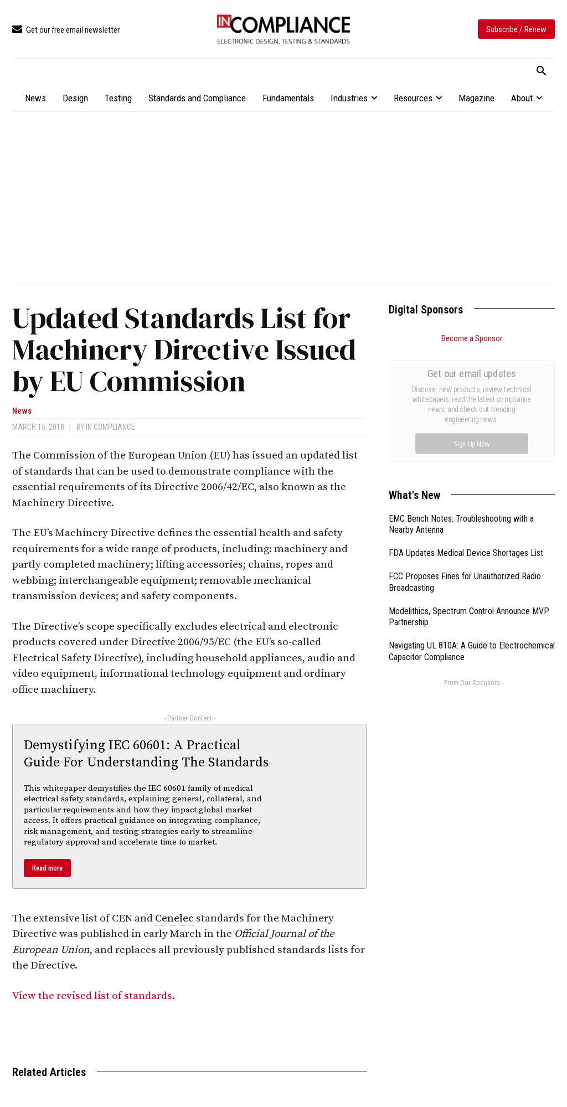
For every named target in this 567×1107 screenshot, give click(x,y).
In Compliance (110, 427)
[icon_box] (66, 30)
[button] (541, 71)
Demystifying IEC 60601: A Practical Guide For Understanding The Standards (146, 754)
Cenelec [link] (174, 918)
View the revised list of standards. (93, 996)
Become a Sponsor (471, 338)
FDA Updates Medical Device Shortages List (466, 428)
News (22, 411)
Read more (47, 868)
